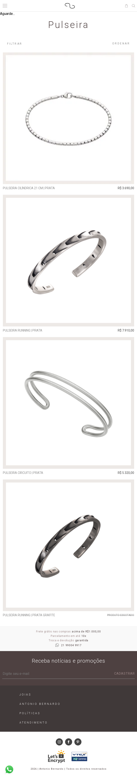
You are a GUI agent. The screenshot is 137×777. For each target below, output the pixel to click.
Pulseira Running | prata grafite (29, 615)
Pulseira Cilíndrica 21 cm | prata (29, 188)
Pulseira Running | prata (22, 330)
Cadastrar (124, 673)
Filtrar (14, 43)
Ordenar (121, 43)
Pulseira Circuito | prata (23, 473)
